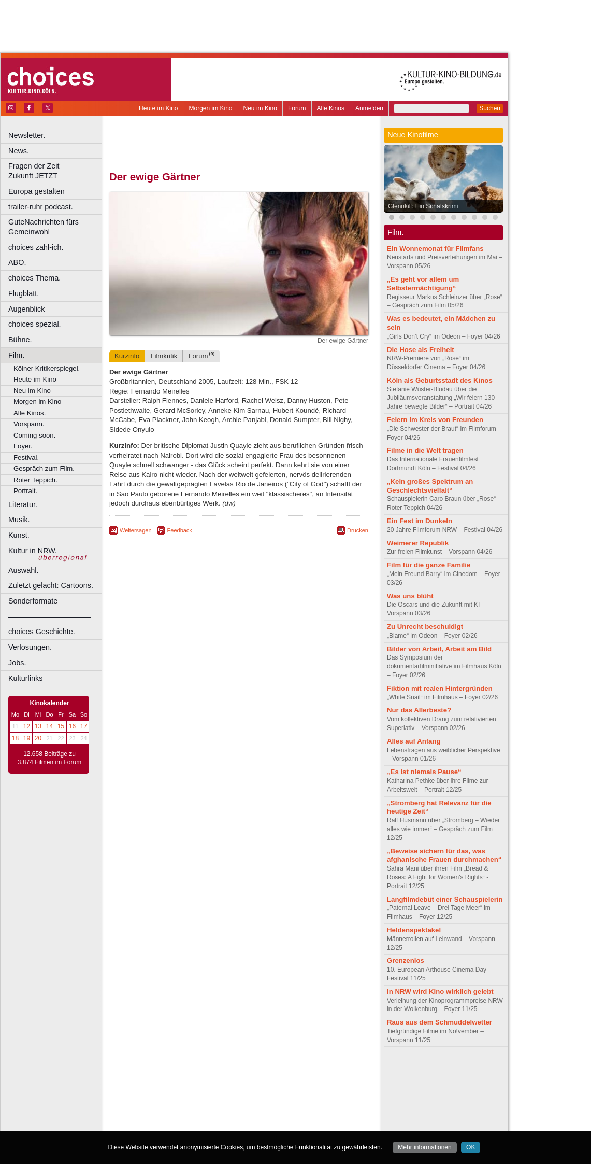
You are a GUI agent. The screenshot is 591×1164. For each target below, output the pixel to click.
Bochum (159, 1089)
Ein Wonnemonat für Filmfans (435, 249)
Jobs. (17, 662)
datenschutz (269, 1071)
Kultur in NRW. (32, 550)
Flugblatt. (23, 293)
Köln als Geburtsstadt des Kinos (440, 380)
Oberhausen (290, 1107)
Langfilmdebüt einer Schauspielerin (445, 899)
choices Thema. (34, 278)
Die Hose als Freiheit (420, 350)
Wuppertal (282, 1115)
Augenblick (26, 309)
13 (38, 726)
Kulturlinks (25, 678)
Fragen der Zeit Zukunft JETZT (56, 171)
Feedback (179, 530)
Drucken (357, 530)
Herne (276, 1098)
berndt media (194, 1071)
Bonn (182, 1089)
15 (60, 726)
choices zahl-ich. (35, 247)
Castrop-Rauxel (213, 1089)
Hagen (256, 1098)
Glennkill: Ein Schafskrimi (423, 206)
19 (26, 738)
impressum (233, 1071)
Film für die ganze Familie (428, 565)
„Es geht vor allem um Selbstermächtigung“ (423, 283)
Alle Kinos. (29, 413)
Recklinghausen (204, 1115)
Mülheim (236, 1107)
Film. (16, 355)
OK (470, 1147)
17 (83, 726)
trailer (239, 1080)
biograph (155, 1080)
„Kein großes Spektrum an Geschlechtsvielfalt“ (430, 486)
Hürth (296, 1098)
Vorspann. (28, 424)
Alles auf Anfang (414, 741)
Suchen (489, 108)
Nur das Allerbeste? (419, 710)
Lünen (212, 1107)
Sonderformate (32, 601)
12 (26, 726)
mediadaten (323, 1071)
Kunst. (19, 535)
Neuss (260, 1107)
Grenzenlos (405, 960)
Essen (165, 1098)
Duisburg (315, 1089)
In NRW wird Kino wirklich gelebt (440, 991)
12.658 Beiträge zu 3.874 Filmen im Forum (49, 758)
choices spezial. (34, 324)
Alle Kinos (330, 108)
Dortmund (252, 1089)
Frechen (188, 1098)
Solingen (241, 1115)
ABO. (17, 262)
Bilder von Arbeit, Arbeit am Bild (439, 649)
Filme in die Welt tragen (425, 450)
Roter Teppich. (35, 480)
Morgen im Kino (210, 108)
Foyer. (23, 446)
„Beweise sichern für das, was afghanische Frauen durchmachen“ (444, 855)
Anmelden (369, 108)
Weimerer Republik (418, 543)
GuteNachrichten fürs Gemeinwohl (43, 227)
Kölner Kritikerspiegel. (46, 368)
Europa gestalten (36, 191)
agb (297, 1071)
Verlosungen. (30, 647)
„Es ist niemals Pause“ (424, 772)
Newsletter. (26, 135)
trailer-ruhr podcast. (40, 207)
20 (38, 738)
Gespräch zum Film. (44, 468)
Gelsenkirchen (223, 1098)
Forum (297, 108)
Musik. (19, 519)
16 (72, 726)
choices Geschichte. (41, 631)
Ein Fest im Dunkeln (419, 521)
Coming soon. (34, 435)
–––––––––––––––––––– (49, 616)
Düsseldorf (284, 1089)
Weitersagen (136, 530)
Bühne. (20, 339)
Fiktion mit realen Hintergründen (440, 688)
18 (15, 738)
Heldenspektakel (414, 930)
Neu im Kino (260, 108)
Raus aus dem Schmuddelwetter (439, 1022)
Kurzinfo (126, 356)
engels (208, 1080)
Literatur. (22, 504)
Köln (313, 1098)
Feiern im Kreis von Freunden (435, 420)
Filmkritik (163, 356)
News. (18, 151)
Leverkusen (185, 1107)
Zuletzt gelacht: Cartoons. (50, 585)
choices (183, 1080)
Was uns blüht (410, 596)
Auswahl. (23, 570)
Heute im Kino (158, 108)
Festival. (26, 457)
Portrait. (25, 491)
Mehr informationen (424, 1147)
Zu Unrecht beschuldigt (425, 626)
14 (49, 726)
